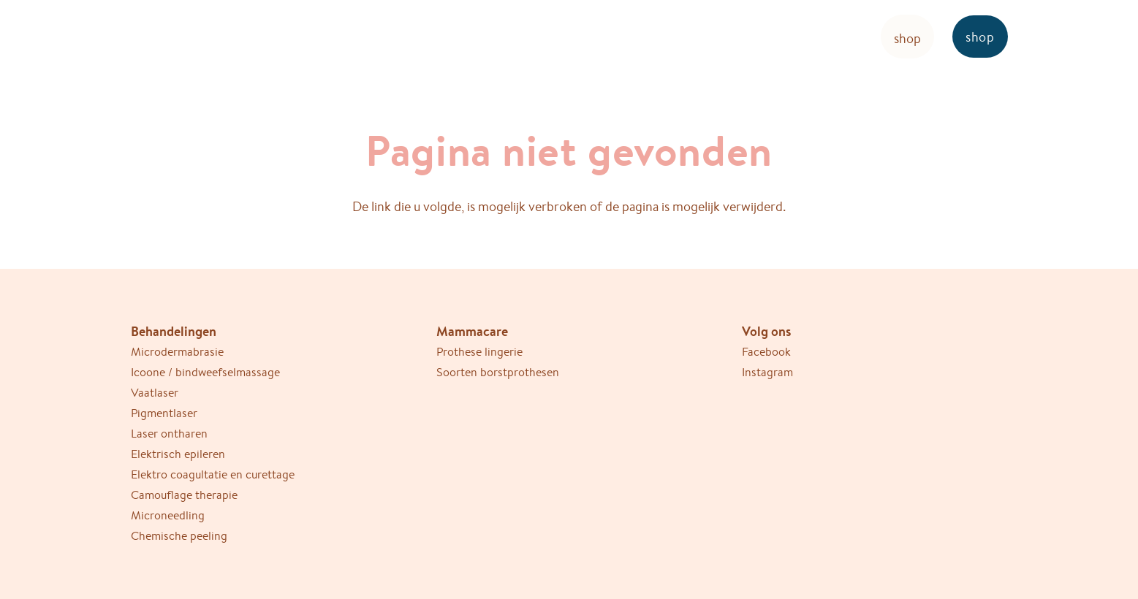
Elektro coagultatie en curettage (213, 474)
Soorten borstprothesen (497, 372)
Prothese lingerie (479, 351)
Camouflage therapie (184, 495)
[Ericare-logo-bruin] (192, 36)
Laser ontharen (169, 433)
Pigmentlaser (164, 413)
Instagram (767, 372)
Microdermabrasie (177, 351)
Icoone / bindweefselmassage (205, 372)
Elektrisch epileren (178, 454)
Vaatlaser (154, 392)
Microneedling (168, 515)
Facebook (766, 351)
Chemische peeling (179, 535)
